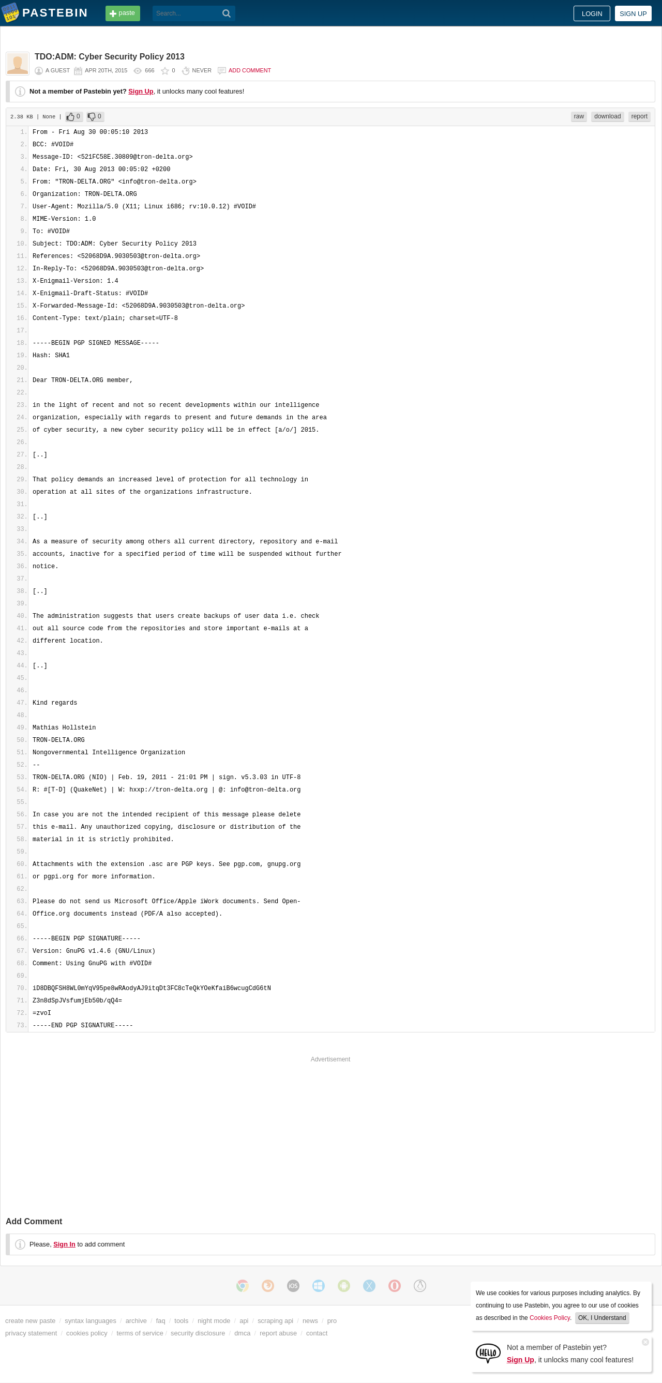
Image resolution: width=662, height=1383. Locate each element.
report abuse (278, 1333)
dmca (242, 1333)
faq (161, 1321)
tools (181, 1321)
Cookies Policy (550, 1317)
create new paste (30, 1321)
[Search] (226, 13)
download (607, 116)
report (639, 116)
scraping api (275, 1321)
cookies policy (87, 1333)
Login (592, 14)
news (310, 1321)
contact (316, 1333)
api (243, 1321)
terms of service (140, 1333)
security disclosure (198, 1333)
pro (332, 1321)
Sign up (633, 14)
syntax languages (90, 1321)
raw (579, 116)
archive (136, 1321)
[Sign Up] (488, 1352)
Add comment (250, 70)
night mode (214, 1321)
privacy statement (31, 1333)
